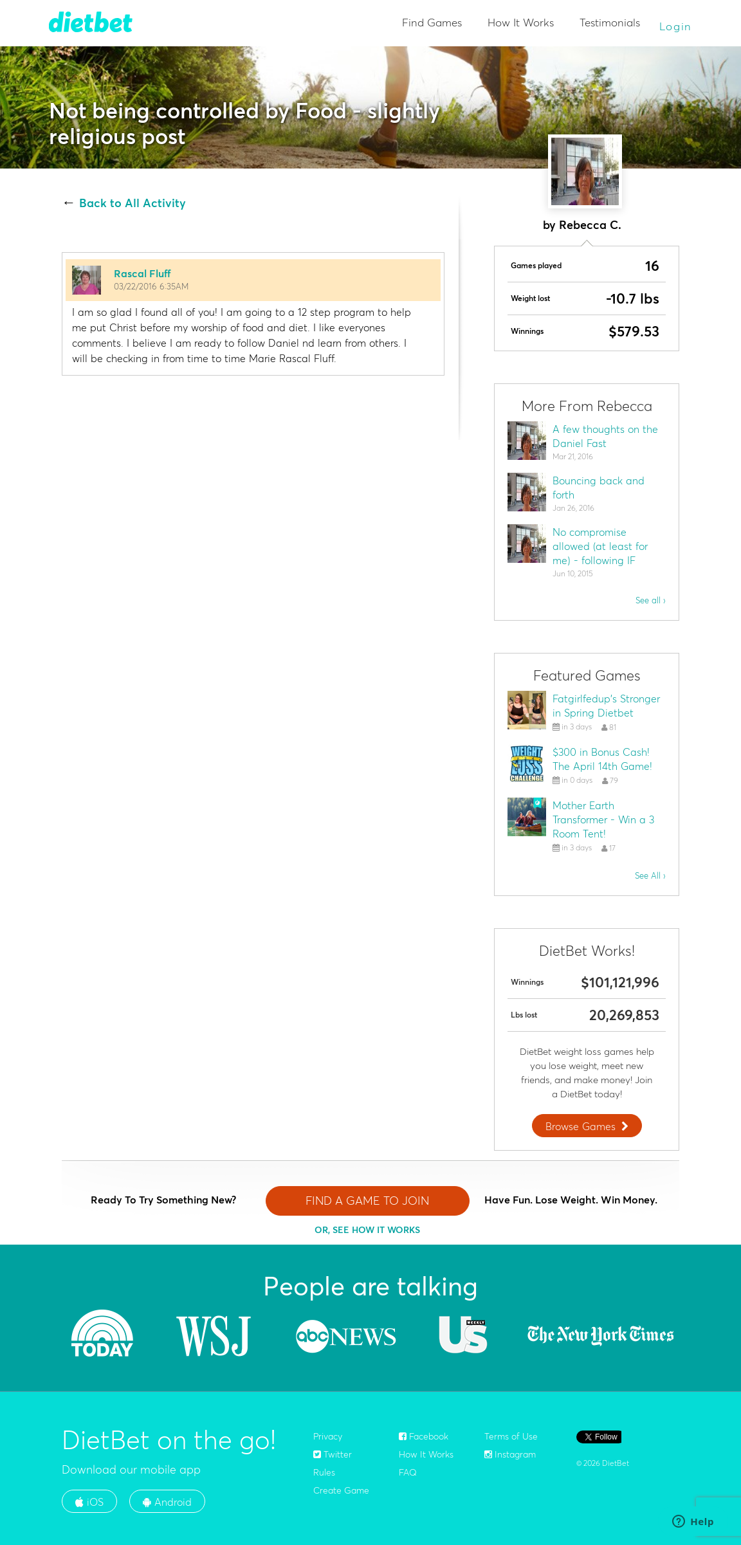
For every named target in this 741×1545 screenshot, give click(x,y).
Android (167, 1501)
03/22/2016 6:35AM (151, 286)
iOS (89, 1501)
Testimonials (610, 22)
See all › (651, 600)
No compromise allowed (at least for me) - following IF (600, 546)
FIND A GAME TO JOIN (367, 1200)
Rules (324, 1472)
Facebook (423, 1436)
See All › (650, 875)
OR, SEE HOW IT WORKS (367, 1230)
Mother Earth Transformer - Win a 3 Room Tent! (603, 819)
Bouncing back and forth (599, 487)
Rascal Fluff (142, 273)
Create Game (341, 1490)
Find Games (432, 22)
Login (676, 26)
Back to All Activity (132, 203)
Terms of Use (511, 1436)
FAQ (408, 1472)
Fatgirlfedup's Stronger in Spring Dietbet (606, 705)
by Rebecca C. (582, 224)
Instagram (510, 1454)
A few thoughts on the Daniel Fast (605, 436)
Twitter (332, 1454)
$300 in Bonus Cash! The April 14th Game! (602, 758)
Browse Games (588, 1126)
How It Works (521, 22)
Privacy (327, 1436)
